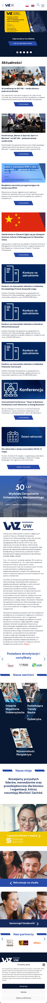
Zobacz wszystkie (23, 467)
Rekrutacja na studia (23, 882)
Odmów (23, 992)
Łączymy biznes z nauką (22, 835)
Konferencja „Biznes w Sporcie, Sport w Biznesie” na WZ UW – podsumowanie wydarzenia (20, 138)
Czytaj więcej (23, 104)
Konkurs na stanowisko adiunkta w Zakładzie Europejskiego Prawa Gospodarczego (22, 287)
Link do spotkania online (22, 43)
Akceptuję (23, 986)
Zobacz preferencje (23, 998)
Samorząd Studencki (24, 923)
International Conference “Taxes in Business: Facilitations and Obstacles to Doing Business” (23, 403)
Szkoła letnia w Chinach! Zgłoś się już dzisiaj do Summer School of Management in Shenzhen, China (23, 237)
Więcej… (27, 644)
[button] (44, 965)
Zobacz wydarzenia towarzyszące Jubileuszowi (23, 505)
